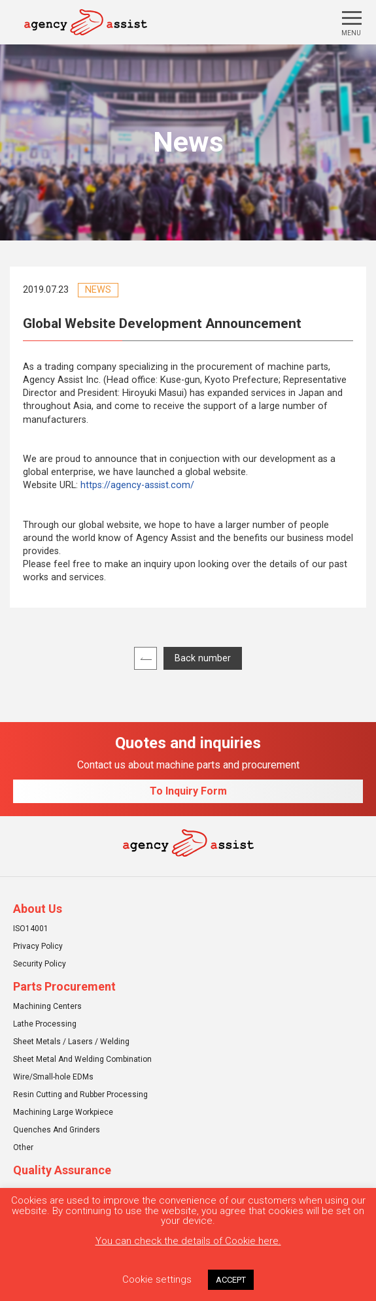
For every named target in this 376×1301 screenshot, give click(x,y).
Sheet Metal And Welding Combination (82, 1059)
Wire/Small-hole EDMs (53, 1077)
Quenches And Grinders (56, 1130)
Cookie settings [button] (157, 1279)
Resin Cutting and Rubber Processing (80, 1094)
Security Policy (39, 964)
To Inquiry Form (188, 791)
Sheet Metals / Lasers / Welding (71, 1042)
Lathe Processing (45, 1024)
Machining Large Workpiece (63, 1112)
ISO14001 (30, 928)
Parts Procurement (64, 987)
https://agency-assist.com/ (137, 485)
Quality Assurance (62, 1170)
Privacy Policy (38, 946)
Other (23, 1147)
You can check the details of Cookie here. (188, 1241)
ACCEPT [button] (231, 1280)
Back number (203, 658)
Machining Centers (47, 1006)
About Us (37, 909)
